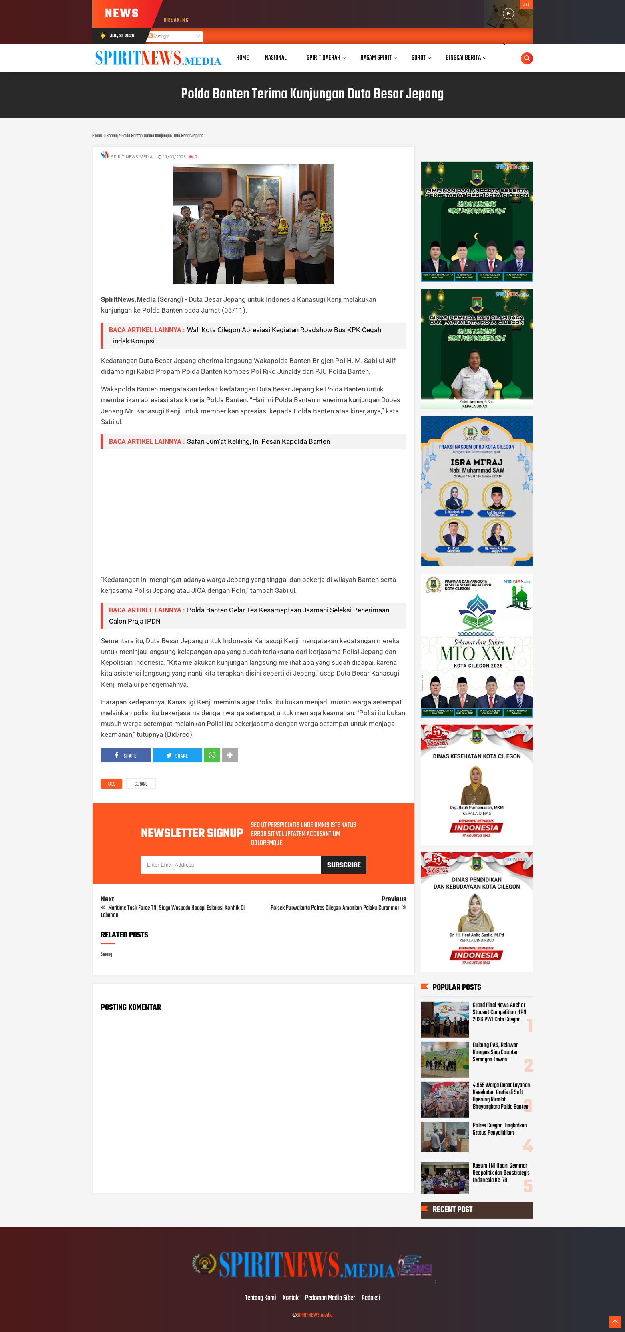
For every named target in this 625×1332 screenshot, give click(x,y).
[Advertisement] (253, 511)
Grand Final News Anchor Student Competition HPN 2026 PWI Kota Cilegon (499, 1012)
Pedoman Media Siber (330, 1298)
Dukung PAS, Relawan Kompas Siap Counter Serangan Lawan (496, 1052)
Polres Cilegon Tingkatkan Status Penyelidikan (500, 1129)
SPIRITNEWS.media (315, 1315)
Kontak (291, 1298)
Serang (141, 784)
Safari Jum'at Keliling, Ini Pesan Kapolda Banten (258, 441)
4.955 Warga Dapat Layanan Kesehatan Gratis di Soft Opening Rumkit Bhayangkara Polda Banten (501, 1096)
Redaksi (371, 1298)
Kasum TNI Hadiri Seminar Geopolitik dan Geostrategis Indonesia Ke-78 (501, 1173)
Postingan (158, 37)
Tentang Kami (260, 1298)
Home (242, 57)
